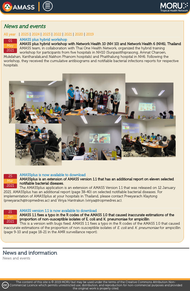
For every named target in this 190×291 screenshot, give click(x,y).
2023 (46, 34)
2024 (35, 34)
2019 (90, 34)
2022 (57, 34)
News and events (16, 258)
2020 (79, 34)
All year (10, 34)
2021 (68, 34)
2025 (25, 34)
